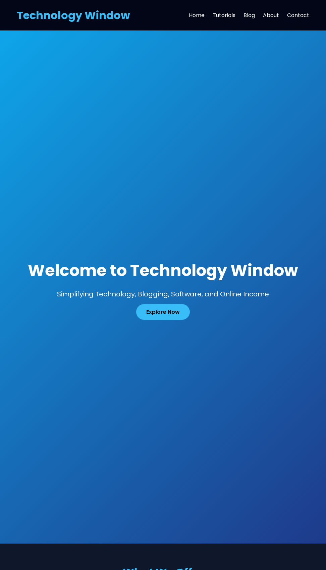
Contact (298, 15)
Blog (249, 15)
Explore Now (163, 312)
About (271, 15)
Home (197, 15)
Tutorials (224, 15)
